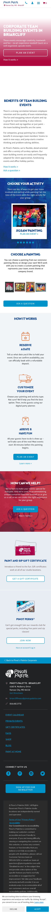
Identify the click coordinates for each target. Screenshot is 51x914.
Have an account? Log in (25, 648)
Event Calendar (15, 715)
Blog (8, 745)
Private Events (14, 721)
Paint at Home (13, 751)
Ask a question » (11, 170)
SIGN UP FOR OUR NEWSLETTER (25, 788)
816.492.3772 (15, 703)
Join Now (25, 640)
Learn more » (25, 463)
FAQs (8, 733)
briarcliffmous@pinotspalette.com (25, 698)
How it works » (10, 59)
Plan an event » (25, 234)
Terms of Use (15, 820)
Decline (13, 909)
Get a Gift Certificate (25, 578)
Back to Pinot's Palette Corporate (21, 660)
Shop (8, 739)
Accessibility (14, 823)
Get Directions (16, 693)
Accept (37, 909)
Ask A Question (25, 303)
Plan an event (25, 52)
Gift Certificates (15, 727)
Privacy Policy (28, 820)
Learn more (39, 902)
